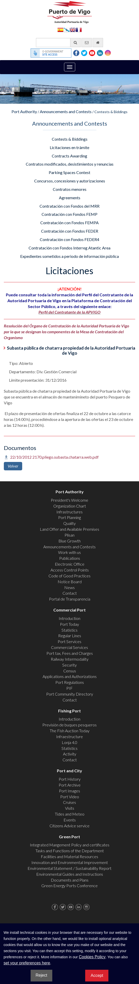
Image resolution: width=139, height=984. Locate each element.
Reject (41, 975)
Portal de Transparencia (69, 598)
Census (69, 670)
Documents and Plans (70, 879)
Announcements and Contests (66, 111)
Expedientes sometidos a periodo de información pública (69, 256)
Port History (70, 779)
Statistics (69, 630)
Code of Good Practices (69, 575)
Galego (67, 29)
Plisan (69, 535)
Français (79, 29)
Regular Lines (69, 635)
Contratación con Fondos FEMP (69, 214)
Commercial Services (69, 647)
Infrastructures (69, 511)
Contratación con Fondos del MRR (69, 206)
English (73, 29)
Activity (69, 753)
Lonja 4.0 (69, 742)
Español (60, 29)
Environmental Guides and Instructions (69, 874)
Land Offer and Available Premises (69, 529)
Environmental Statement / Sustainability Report (69, 868)
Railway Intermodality (70, 659)
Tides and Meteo (69, 814)
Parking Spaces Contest (69, 172)
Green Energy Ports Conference (69, 885)
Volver (13, 465)
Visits (69, 808)
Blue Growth (69, 540)
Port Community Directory (69, 694)
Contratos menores (69, 189)
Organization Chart (69, 505)
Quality (69, 523)
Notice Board (70, 581)
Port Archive (70, 784)
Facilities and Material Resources (69, 856)
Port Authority (24, 111)
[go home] (98, 42)
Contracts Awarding (69, 155)
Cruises (69, 802)
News (69, 587)
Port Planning (69, 517)
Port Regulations (69, 682)
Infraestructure (69, 736)
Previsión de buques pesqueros (69, 724)
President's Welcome (69, 500)
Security (69, 664)
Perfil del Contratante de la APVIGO (69, 312)
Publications (69, 558)
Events (70, 819)
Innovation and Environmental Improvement (69, 862)
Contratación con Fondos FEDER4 (69, 239)
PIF (69, 688)
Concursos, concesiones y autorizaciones (69, 180)
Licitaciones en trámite (69, 147)
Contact (69, 593)
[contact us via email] (86, 42)
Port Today (69, 624)
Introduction (69, 618)
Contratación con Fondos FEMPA (69, 222)
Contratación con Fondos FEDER (69, 231)
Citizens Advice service (69, 825)
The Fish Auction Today (70, 730)
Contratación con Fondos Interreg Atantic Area (69, 247)
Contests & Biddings (69, 139)
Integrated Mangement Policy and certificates (69, 844)
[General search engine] (58, 42)
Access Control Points (69, 569)
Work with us (69, 552)
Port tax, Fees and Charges (69, 653)
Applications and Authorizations (70, 676)
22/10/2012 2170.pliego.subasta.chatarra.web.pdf (54, 457)
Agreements (69, 197)
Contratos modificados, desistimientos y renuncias (69, 164)
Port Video (69, 796)
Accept (97, 975)
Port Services (69, 641)
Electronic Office (69, 564)
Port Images (69, 790)
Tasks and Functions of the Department (69, 850)
